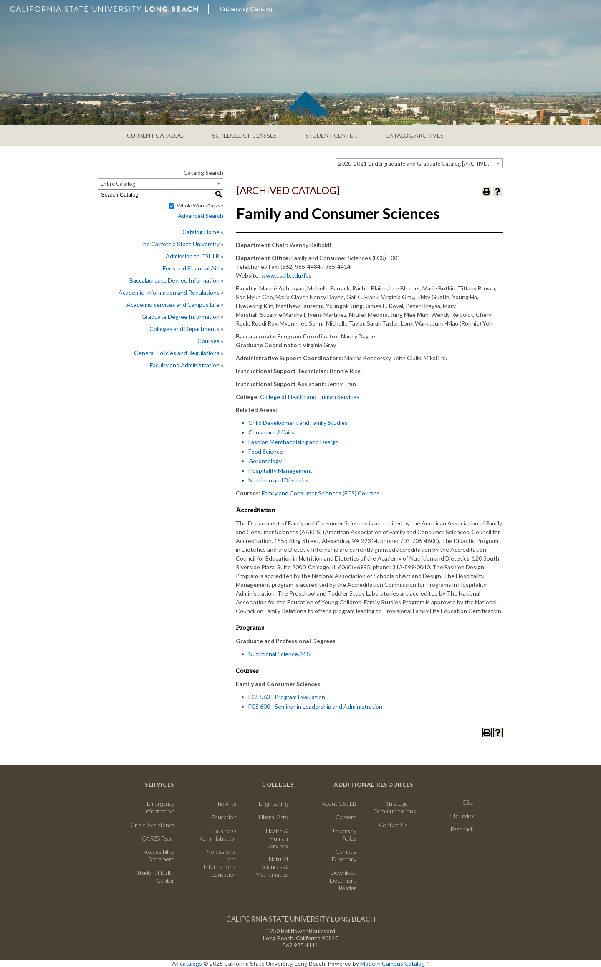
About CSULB (339, 803)
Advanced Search (200, 215)
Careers (338, 817)
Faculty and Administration (185, 365)
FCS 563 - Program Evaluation (286, 696)
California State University (300, 918)
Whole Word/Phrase (200, 205)
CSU (468, 802)
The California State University (179, 243)
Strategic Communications (390, 807)
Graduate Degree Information (180, 316)
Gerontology (265, 461)
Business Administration (218, 834)
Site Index (461, 815)
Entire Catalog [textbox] (118, 183)
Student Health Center (155, 876)
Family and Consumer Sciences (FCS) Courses (321, 493)
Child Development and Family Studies (298, 422)
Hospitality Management (280, 470)
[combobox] (419, 163)
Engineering (273, 803)
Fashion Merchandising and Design (293, 441)
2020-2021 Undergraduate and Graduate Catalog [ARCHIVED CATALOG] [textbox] (420, 163)
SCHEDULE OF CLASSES (244, 135)
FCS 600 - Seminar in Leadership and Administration (315, 706)
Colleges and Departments (184, 328)
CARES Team (158, 838)
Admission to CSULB (193, 256)
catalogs (191, 963)
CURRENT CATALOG (155, 135)
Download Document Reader (343, 880)
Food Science (265, 451)
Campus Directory (344, 855)
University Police (343, 834)
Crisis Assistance (152, 824)
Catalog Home (201, 231)
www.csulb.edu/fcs (286, 275)
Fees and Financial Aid (191, 268)
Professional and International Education (220, 863)
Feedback (462, 829)
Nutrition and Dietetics (278, 480)
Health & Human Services (277, 838)
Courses (208, 340)
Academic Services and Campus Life (173, 304)
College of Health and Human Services (309, 396)
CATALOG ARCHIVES (414, 135)
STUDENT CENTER (331, 135)
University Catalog (246, 9)
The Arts (225, 803)
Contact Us (390, 825)
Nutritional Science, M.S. (279, 653)
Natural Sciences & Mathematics (271, 867)
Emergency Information (159, 807)
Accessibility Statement (159, 855)
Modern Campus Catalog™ (394, 963)
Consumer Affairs (271, 432)
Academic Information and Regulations (169, 292)
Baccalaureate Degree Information (174, 280)
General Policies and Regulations (177, 352)
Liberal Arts (273, 817)
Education (224, 817)
